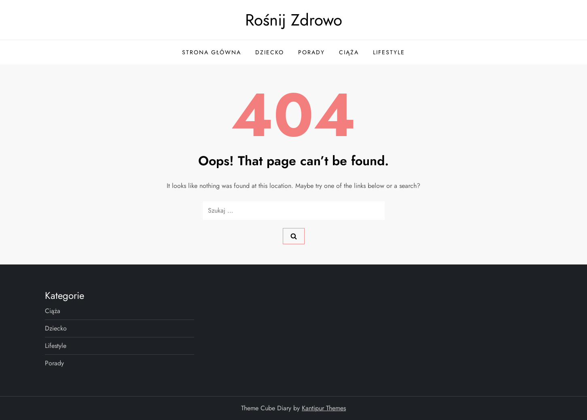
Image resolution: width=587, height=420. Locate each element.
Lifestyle (389, 52)
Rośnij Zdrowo (293, 20)
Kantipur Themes (324, 408)
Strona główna (211, 52)
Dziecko (269, 52)
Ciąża (349, 52)
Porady (311, 52)
